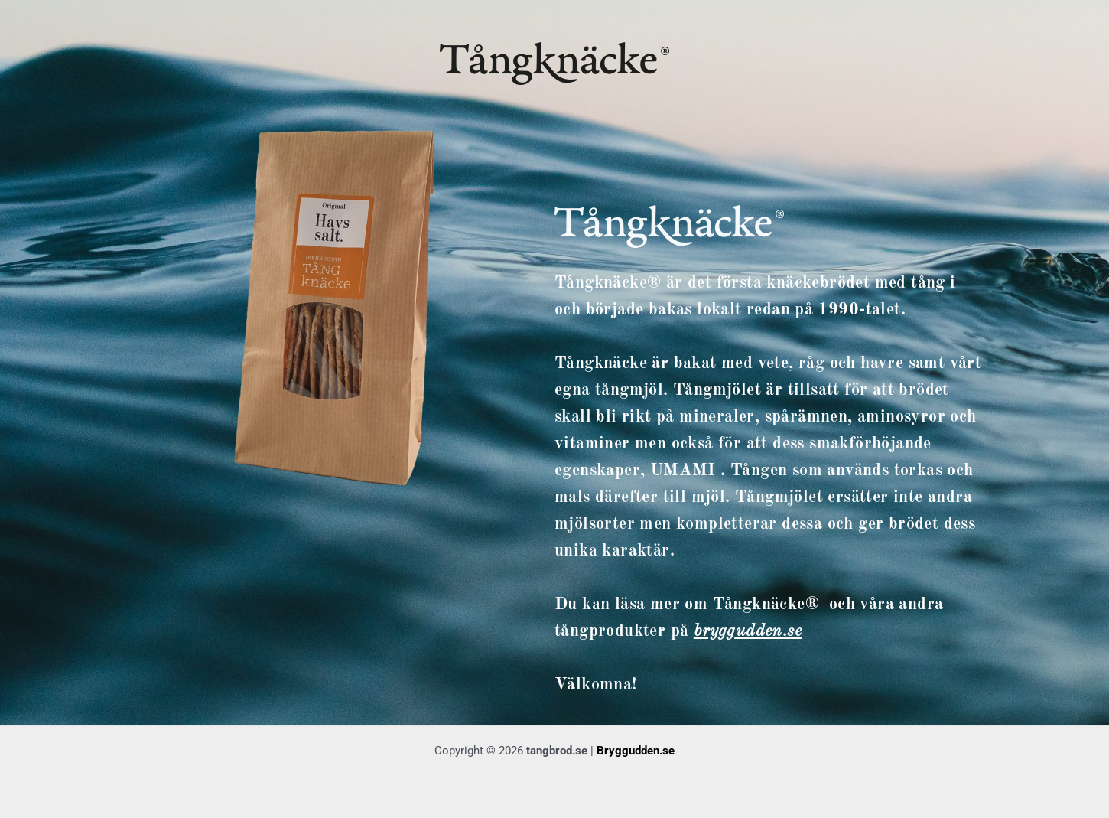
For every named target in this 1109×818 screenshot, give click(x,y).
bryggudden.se (748, 631)
